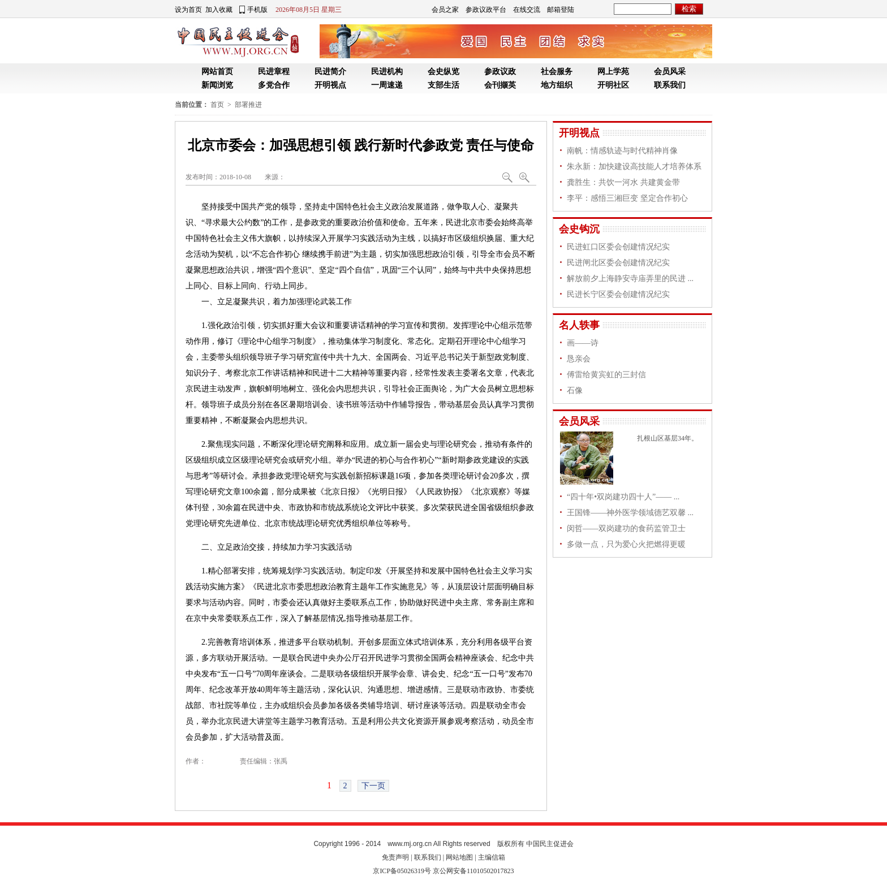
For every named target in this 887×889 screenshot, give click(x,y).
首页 (217, 105)
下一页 (373, 786)
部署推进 (248, 105)
